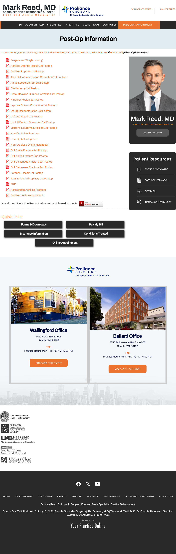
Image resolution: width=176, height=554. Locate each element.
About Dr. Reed (34, 25)
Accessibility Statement (139, 496)
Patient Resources (152, 159)
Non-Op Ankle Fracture (24, 133)
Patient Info (72, 25)
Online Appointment (64, 242)
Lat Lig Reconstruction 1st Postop (31, 110)
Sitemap (76, 496)
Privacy (62, 496)
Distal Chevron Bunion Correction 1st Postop (37, 94)
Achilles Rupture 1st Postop (27, 71)
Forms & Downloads (34, 224)
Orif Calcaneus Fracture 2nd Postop (32, 167)
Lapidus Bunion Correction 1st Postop (33, 105)
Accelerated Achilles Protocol (28, 189)
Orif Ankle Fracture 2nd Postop (29, 156)
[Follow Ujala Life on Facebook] (78, 484)
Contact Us (110, 25)
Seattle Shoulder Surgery (70, 511)
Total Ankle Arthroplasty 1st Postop (32, 178)
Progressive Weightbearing (27, 60)
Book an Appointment (139, 25)
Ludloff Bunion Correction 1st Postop (33, 122)
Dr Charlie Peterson (149, 511)
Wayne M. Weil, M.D (122, 511)
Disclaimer (45, 496)
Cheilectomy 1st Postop (25, 88)
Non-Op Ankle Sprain (23, 139)
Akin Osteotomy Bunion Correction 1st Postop (38, 77)
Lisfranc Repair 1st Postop (26, 116)
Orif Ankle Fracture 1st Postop (29, 150)
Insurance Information (34, 233)
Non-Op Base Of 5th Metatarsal (29, 144)
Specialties (54, 25)
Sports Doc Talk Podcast (18, 511)
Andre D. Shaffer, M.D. (96, 514)
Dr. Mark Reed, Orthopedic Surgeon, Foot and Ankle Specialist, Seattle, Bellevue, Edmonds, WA (55, 52)
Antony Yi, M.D (44, 511)
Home (20, 25)
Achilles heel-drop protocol (27, 195)
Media (86, 25)
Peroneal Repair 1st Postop (27, 172)
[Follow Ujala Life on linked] (97, 484)
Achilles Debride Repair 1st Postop (31, 65)
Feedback (93, 496)
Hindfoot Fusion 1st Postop (27, 99)
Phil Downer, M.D (98, 511)
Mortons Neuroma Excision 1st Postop (34, 127)
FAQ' (96, 25)
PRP (13, 184)
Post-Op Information (156, 180)
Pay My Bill (96, 224)
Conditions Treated (96, 233)
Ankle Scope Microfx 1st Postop (30, 82)
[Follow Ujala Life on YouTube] (88, 484)
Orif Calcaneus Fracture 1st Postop (31, 161)
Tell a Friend (112, 496)
